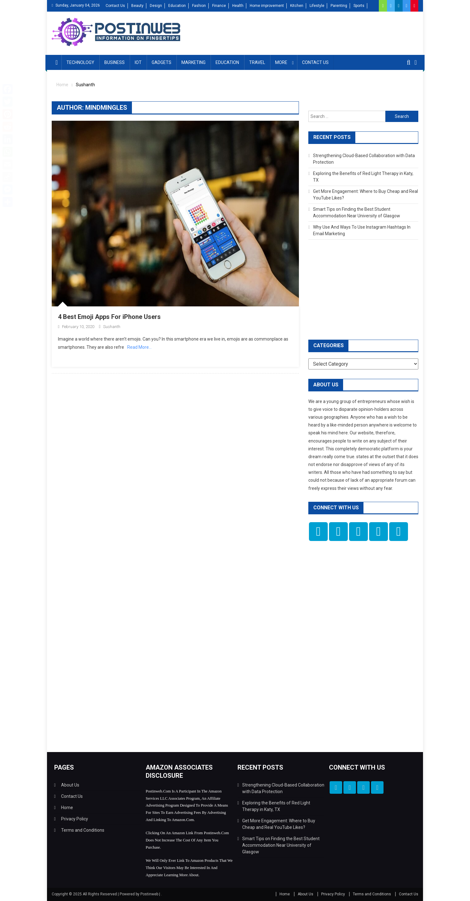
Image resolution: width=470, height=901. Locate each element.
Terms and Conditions (82, 830)
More (281, 62)
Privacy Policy (74, 818)
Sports (358, 5)
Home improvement (267, 5)
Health (237, 5)
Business (114, 62)
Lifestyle (317, 5)
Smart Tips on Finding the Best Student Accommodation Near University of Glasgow (281, 845)
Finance (219, 5)
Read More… (139, 347)
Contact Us (115, 5)
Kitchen (296, 5)
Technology (80, 62)
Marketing (193, 62)
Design (156, 5)
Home (67, 807)
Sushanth (111, 326)
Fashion (199, 5)
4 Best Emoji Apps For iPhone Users (109, 317)
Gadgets (161, 62)
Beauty (137, 5)
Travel (257, 62)
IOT (138, 62)
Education (177, 5)
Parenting (339, 5)
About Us (70, 784)
